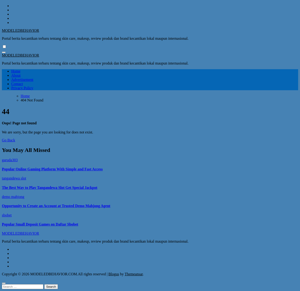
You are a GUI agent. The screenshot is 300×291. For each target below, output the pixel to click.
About (16, 75)
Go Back (8, 140)
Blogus (114, 274)
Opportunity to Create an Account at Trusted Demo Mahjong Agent (56, 206)
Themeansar (134, 274)
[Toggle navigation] (4, 52)
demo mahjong (13, 197)
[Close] (4, 283)
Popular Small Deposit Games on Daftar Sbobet (40, 224)
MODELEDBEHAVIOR (20, 30)
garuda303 (10, 160)
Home (15, 71)
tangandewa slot (14, 178)
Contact (17, 84)
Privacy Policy (22, 88)
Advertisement (22, 80)
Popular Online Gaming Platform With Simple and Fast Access (52, 169)
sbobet (7, 215)
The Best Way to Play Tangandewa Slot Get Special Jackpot (49, 188)
